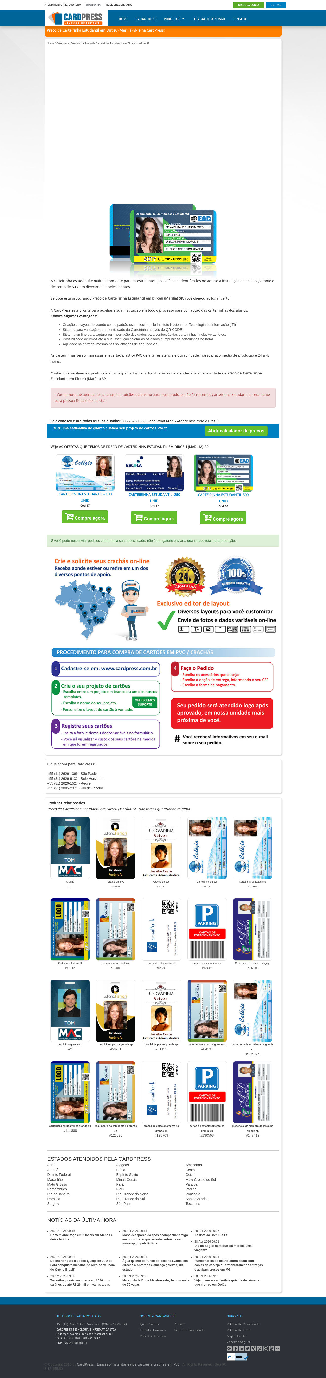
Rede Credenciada (153, 1336)
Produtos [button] (174, 19)
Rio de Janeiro (58, 1194)
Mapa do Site (236, 1336)
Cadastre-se (145, 19)
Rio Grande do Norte (132, 1194)
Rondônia (193, 1194)
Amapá (52, 1170)
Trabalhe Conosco (209, 19)
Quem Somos (149, 1324)
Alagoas (122, 1165)
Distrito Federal (59, 1175)
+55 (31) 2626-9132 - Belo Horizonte (75, 779)
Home (123, 19)
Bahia (120, 1170)
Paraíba (192, 1184)
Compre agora (85, 516)
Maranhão (55, 1179)
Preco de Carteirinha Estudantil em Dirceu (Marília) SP (117, 43)
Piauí (120, 1189)
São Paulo (124, 1204)
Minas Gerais (126, 1179)
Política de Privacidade (243, 1324)
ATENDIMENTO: (54, 4)
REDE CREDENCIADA (119, 4)
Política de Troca (239, 1330)
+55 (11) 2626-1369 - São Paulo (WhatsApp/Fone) (92, 1324)
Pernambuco (57, 1189)
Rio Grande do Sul (130, 1199)
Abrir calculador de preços (236, 430)
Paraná (191, 1189)
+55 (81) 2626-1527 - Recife (69, 783)
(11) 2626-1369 (72, 4)
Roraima (53, 1199)
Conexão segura (238, 1342)
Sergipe (53, 1204)
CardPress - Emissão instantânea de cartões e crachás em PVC (128, 1364)
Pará (120, 1184)
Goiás (190, 1175)
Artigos (179, 1324)
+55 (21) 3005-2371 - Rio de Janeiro (75, 788)
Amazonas (194, 1165)
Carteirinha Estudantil (69, 43)
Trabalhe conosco (153, 1330)
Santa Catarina (197, 1199)
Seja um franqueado (189, 1330)
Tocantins (193, 1204)
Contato (239, 19)
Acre (51, 1165)
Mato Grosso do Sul (201, 1179)
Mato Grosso (57, 1184)
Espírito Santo (127, 1175)
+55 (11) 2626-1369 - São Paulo (72, 774)
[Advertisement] (163, 88)
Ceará (190, 1170)
